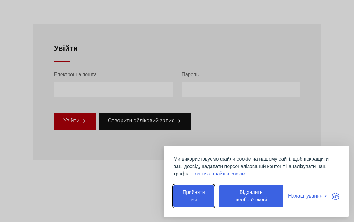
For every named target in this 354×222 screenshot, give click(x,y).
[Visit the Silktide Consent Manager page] (335, 196)
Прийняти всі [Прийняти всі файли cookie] (194, 196)
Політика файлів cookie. (218, 173)
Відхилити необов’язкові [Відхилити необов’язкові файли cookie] (251, 196)
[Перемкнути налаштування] (307, 196)
